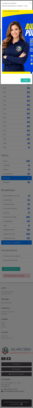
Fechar (26, 69)
